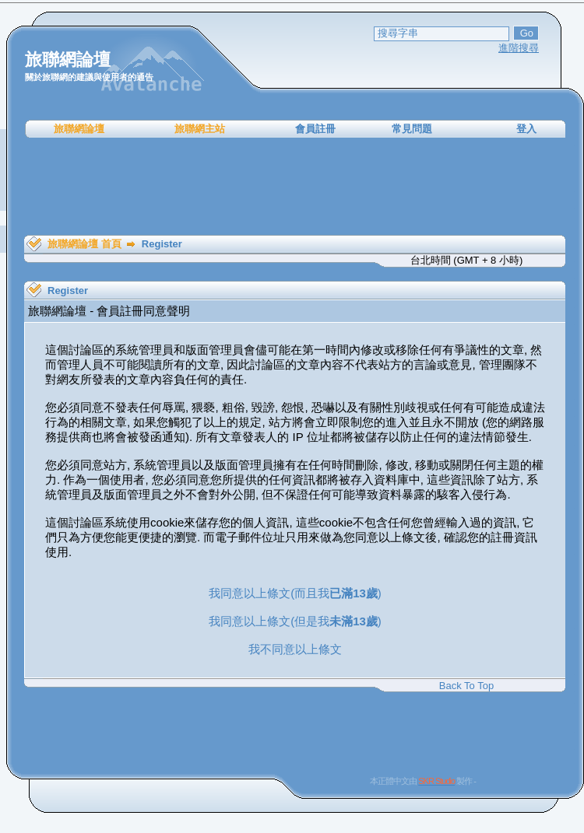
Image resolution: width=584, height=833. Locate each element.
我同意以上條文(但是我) (295, 621)
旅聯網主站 (199, 129)
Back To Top (466, 685)
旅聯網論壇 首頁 (84, 244)
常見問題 (412, 129)
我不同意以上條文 (295, 649)
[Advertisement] (295, 187)
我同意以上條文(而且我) (295, 593)
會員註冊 (315, 129)
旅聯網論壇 (79, 129)
